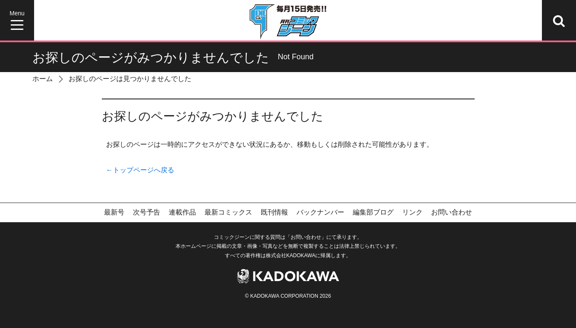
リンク (412, 212)
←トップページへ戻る (140, 170)
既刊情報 (274, 212)
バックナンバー (320, 212)
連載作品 (182, 212)
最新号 (114, 212)
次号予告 (146, 212)
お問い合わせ (451, 212)
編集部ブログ (373, 212)
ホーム (42, 78)
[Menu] (17, 20)
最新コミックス (228, 212)
